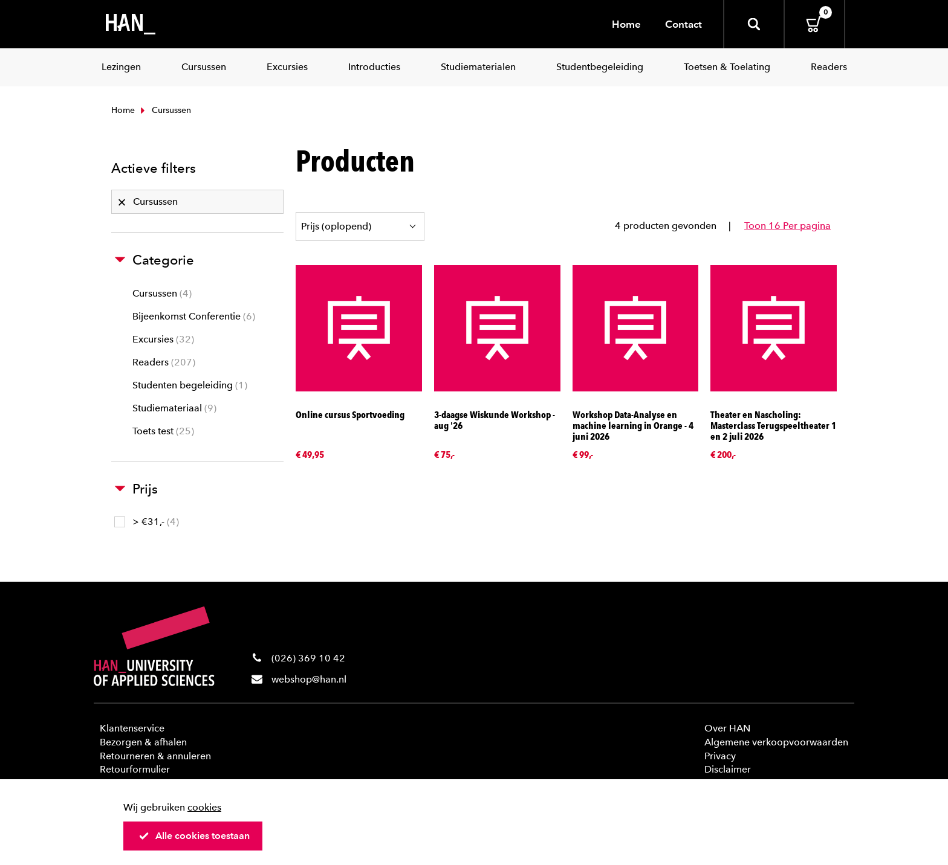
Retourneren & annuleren (155, 756)
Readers (163, 362)
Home (626, 24)
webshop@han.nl (308, 679)
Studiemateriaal (174, 408)
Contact (683, 24)
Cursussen (162, 293)
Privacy (720, 756)
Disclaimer (727, 769)
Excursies (163, 339)
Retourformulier (135, 769)
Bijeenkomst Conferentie (193, 316)
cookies (204, 807)
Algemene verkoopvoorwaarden (776, 742)
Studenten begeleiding (189, 385)
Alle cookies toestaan (194, 835)
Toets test (163, 431)
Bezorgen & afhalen (143, 742)
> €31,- (146, 521)
